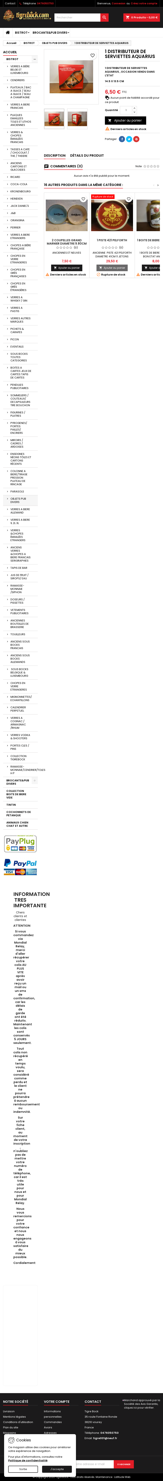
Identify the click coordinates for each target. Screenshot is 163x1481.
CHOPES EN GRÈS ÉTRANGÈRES (18, 287)
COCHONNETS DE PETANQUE (18, 813)
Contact (10, 3)
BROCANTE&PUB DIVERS (50, 33)
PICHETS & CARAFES (17, 330)
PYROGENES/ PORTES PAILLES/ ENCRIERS (18, 428)
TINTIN (11, 805)
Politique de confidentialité (27, 1460)
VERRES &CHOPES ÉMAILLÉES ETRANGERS (17, 535)
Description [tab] (54, 155)
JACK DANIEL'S (19, 206)
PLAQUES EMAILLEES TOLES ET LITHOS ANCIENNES (20, 120)
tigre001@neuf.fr (105, 1438)
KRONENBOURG (20, 191)
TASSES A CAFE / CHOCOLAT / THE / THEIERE (20, 152)
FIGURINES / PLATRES (17, 414)
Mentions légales (14, 1417)
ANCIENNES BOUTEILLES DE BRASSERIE (19, 624)
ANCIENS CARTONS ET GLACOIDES (18, 166)
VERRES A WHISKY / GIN (18, 299)
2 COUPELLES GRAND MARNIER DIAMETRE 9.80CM (67, 242)
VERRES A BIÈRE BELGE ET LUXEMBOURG (20, 69)
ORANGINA (17, 220)
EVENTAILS (17, 347)
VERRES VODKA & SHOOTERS (20, 736)
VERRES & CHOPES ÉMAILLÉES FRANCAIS (16, 137)
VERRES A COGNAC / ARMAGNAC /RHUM (18, 723)
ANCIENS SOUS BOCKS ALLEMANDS (20, 658)
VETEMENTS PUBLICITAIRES (19, 611)
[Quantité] (126, 110)
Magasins (9, 1433)
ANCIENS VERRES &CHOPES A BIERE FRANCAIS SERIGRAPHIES (20, 554)
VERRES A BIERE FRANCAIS (20, 106)
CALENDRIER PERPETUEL (18, 709)
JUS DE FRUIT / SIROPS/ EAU (19, 576)
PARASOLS (17, 491)
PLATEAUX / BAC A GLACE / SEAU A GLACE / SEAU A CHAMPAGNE (20, 92)
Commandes (53, 1422)
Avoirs (48, 1427)
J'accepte (57, 1469)
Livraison (9, 1411)
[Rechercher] (81, 17)
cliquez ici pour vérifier (139, 1407)
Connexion (118, 3)
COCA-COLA (18, 184)
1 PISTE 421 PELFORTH (112, 240)
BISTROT (21, 33)
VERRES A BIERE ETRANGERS (20, 236)
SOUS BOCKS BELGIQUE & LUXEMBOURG (19, 672)
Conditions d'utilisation (18, 1422)
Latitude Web (122, 1477)
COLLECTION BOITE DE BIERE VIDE (16, 794)
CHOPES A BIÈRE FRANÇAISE (20, 247)
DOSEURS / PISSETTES (17, 601)
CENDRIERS (17, 80)
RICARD (15, 177)
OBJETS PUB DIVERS (18, 500)
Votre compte (56, 1401)
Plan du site (10, 1427)
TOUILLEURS (17, 634)
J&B (13, 213)
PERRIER (15, 227)
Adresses (50, 1433)
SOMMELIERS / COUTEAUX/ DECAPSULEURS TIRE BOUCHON (20, 400)
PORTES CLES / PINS (19, 747)
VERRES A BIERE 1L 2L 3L (20, 521)
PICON (14, 339)
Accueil (10, 52)
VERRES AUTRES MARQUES (20, 320)
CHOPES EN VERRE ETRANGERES (18, 259)
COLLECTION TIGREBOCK (18, 757)
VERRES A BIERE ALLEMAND (20, 511)
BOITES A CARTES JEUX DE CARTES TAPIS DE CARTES (20, 373)
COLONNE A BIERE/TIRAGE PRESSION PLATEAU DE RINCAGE (19, 477)
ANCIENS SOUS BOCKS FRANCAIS (20, 645)
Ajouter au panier (125, 120)
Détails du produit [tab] (87, 155)
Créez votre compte (144, 3)
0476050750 (45, 3)
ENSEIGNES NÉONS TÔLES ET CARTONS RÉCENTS (20, 459)
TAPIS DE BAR (18, 568)
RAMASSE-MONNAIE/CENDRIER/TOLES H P (24, 770)
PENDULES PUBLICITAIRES (19, 386)
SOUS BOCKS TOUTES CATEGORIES (19, 357)
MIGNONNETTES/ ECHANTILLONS (21, 698)
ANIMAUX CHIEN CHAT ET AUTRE (17, 824)
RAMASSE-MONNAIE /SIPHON (17, 589)
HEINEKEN (16, 199)
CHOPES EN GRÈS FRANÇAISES (18, 273)
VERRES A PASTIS (16, 309)
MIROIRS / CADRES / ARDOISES (16, 443)
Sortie (23, 1469)
